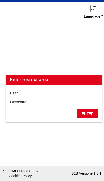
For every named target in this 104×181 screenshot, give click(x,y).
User (14, 93)
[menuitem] (93, 10)
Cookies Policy (20, 176)
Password (18, 102)
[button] (87, 113)
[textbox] (60, 92)
